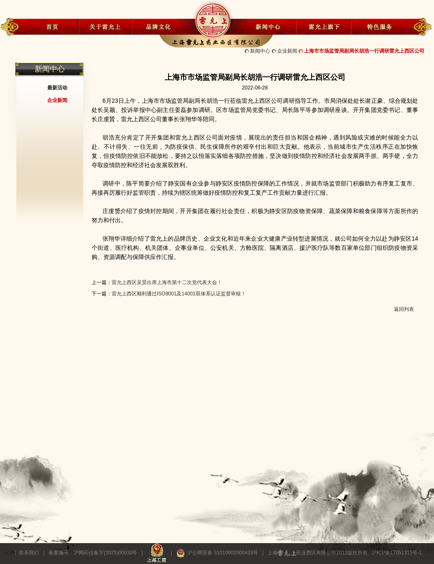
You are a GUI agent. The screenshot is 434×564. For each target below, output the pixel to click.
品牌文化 (158, 26)
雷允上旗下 (323, 26)
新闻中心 (268, 26)
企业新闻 (287, 51)
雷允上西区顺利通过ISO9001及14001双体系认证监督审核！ (179, 294)
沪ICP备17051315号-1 (397, 553)
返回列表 (404, 309)
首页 (51, 26)
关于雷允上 (105, 26)
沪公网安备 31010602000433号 (218, 553)
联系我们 (29, 553)
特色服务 (377, 26)
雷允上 (212, 18)
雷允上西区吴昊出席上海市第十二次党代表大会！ (167, 282)
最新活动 (57, 88)
